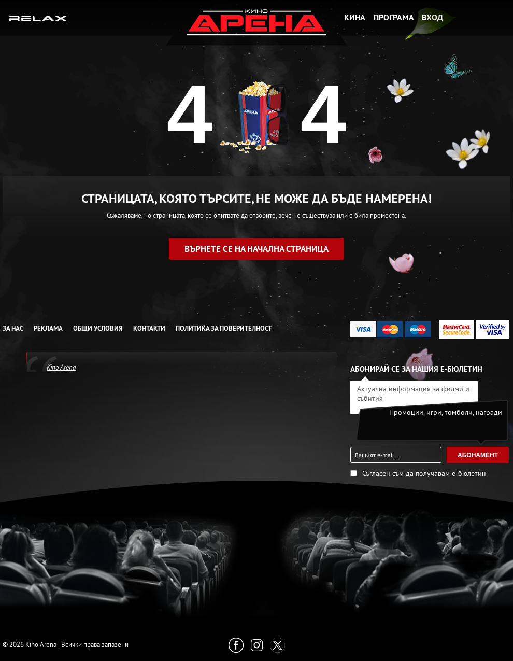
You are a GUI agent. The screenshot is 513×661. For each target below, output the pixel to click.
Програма (394, 17)
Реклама (48, 328)
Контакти (149, 328)
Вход (432, 17)
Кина (354, 17)
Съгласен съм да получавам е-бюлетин (424, 473)
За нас (13, 328)
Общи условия (98, 328)
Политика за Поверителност (224, 328)
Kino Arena (61, 367)
